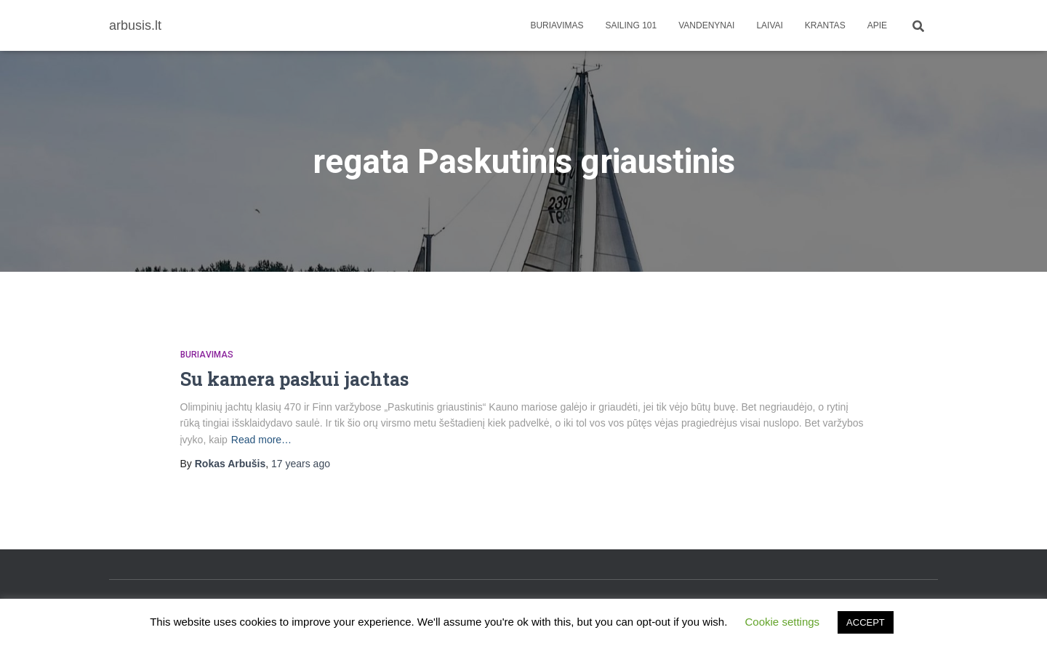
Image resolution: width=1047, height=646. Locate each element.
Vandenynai (706, 25)
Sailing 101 (631, 25)
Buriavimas (556, 25)
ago (300, 463)
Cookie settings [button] (782, 621)
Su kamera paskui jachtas (294, 379)
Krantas (825, 25)
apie (877, 25)
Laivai (769, 25)
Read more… (261, 439)
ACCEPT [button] (865, 622)
